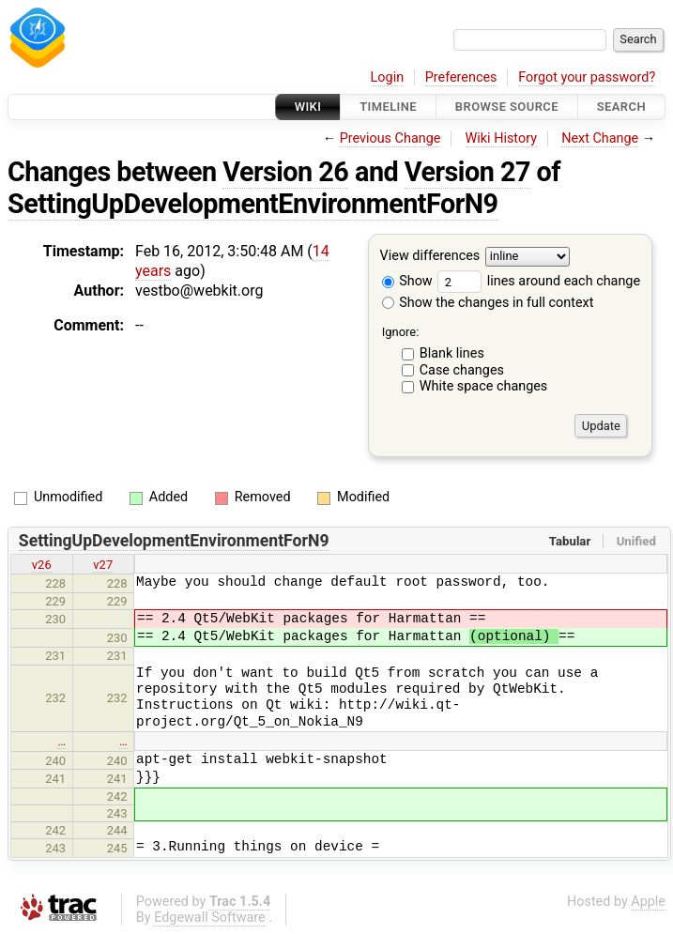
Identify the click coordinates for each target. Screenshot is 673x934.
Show (407, 281)
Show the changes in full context (488, 303)
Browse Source (506, 107)
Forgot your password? (586, 77)
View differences (430, 257)
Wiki (308, 107)
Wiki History (501, 138)
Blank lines (452, 353)
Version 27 (467, 172)
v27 (103, 565)
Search (621, 107)
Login (388, 77)
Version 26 (285, 172)
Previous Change (390, 138)
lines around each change (538, 281)
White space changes (484, 386)
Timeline (388, 107)
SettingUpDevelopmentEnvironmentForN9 (253, 204)
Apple (648, 902)
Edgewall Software (210, 918)
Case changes (462, 370)
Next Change (599, 138)
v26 (42, 565)
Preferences (461, 77)
